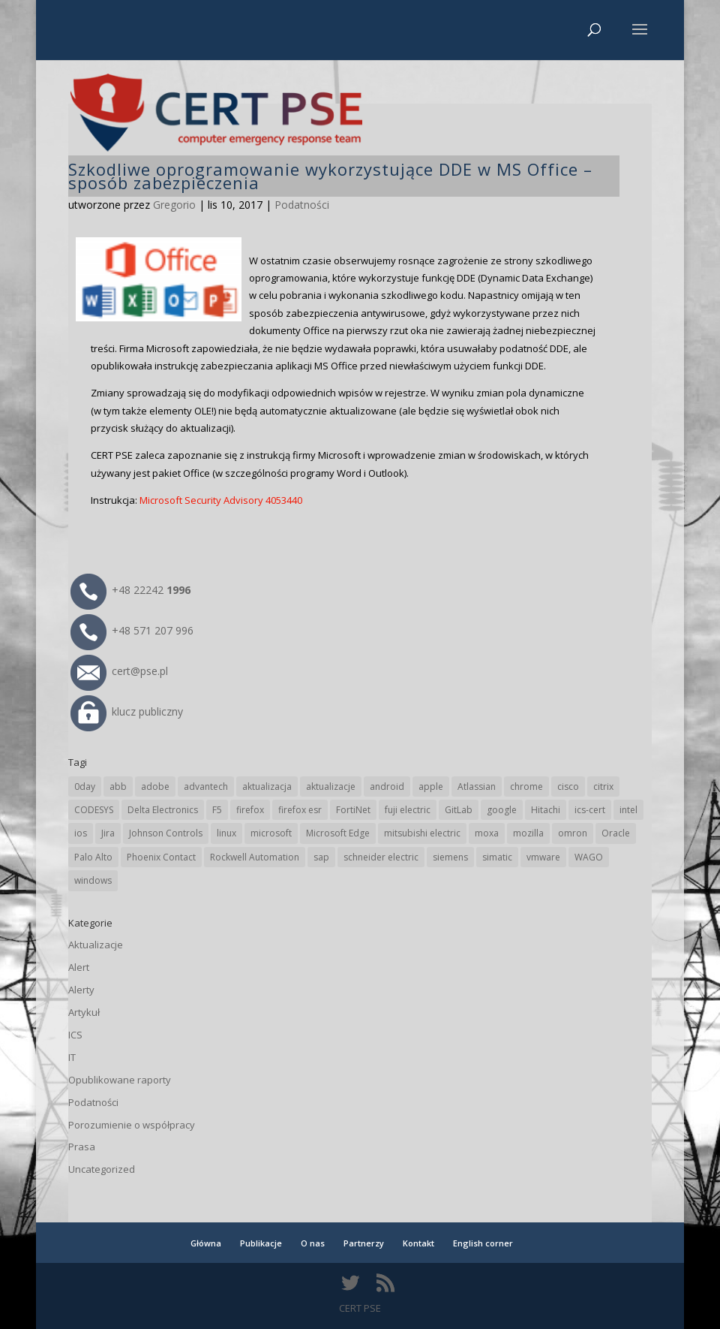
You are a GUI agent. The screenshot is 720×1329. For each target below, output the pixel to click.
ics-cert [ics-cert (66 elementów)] (589, 809)
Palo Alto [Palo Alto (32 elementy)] (93, 857)
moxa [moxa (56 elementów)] (487, 833)
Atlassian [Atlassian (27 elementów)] (477, 786)
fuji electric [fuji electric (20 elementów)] (407, 809)
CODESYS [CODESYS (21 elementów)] (93, 809)
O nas (313, 1243)
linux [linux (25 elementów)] (226, 833)
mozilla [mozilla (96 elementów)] (528, 833)
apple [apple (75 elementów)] (430, 786)
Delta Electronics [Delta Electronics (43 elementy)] (163, 809)
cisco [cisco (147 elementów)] (568, 786)
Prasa (81, 1146)
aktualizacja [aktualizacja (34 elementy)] (267, 786)
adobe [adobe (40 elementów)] (155, 786)
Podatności (301, 204)
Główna (205, 1243)
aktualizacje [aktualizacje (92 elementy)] (331, 786)
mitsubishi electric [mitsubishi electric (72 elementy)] (422, 833)
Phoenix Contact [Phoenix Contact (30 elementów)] (161, 857)
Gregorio (174, 204)
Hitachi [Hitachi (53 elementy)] (545, 809)
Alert (78, 967)
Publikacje (261, 1243)
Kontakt (418, 1243)
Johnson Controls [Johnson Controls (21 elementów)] (165, 833)
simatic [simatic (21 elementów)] (497, 857)
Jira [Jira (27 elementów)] (108, 833)
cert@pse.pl (119, 671)
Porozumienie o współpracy (131, 1125)
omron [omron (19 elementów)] (572, 833)
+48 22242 (130, 590)
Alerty (81, 989)
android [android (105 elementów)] (387, 786)
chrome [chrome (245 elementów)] (526, 786)
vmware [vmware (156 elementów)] (543, 857)
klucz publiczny (126, 711)
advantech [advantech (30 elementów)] (206, 786)
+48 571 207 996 (132, 630)
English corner (483, 1243)
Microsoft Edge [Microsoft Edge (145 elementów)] (338, 833)
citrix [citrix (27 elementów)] (603, 786)
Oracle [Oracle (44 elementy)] (616, 833)
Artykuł (84, 1012)
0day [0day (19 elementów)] (84, 786)
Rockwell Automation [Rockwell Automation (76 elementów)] (254, 857)
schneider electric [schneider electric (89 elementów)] (381, 857)
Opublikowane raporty (119, 1079)
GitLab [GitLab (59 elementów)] (458, 809)
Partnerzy (364, 1243)
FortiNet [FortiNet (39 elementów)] (353, 809)
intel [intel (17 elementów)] (629, 809)
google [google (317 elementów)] (502, 809)
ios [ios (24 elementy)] (80, 833)
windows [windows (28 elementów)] (93, 880)
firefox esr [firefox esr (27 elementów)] (300, 809)
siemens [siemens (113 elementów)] (450, 857)
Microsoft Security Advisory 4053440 (221, 500)
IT (72, 1057)
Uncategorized (101, 1169)
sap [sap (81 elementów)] (321, 857)
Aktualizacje (95, 944)
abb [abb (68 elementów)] (118, 786)
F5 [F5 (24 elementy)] (217, 809)
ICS (75, 1034)
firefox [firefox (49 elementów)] (250, 809)
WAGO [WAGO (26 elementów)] (588, 857)
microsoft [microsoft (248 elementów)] (271, 833)
